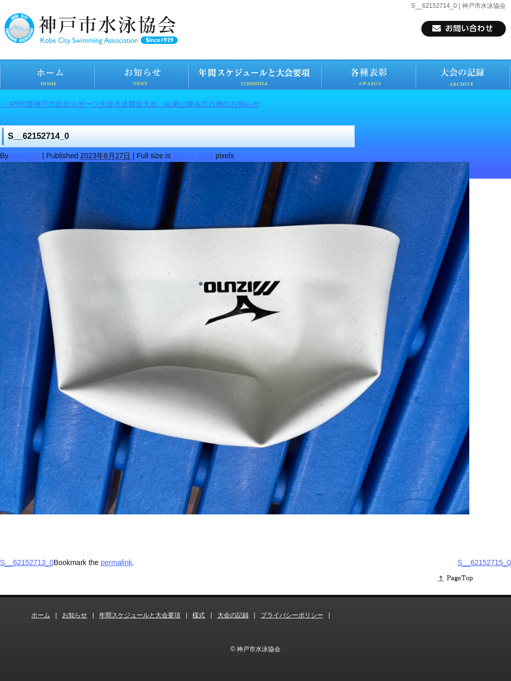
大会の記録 (233, 615)
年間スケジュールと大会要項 (139, 615)
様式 (198, 615)
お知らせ (74, 615)
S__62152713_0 (27, 562)
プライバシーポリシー (292, 615)
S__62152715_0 (484, 562)
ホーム (40, 615)
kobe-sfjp (25, 155)
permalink (116, 562)
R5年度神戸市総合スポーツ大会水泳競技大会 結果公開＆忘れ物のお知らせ (130, 104)
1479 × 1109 (193, 155)
